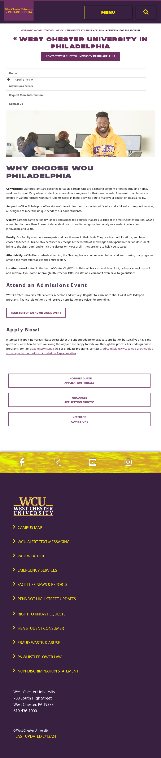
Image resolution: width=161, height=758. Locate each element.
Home (13, 73)
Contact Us (16, 104)
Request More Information (26, 95)
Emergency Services (37, 570)
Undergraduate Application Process (79, 380)
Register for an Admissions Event (36, 313)
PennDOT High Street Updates (47, 598)
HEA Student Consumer (41, 628)
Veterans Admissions (79, 419)
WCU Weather (31, 555)
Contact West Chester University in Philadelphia (80, 56)
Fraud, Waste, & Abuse (39, 642)
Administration (44, 30)
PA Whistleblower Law (40, 656)
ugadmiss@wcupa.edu (44, 348)
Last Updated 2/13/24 (36, 736)
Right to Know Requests (42, 614)
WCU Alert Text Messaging (44, 541)
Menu (108, 12)
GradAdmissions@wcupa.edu (118, 348)
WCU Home (27, 30)
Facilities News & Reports (42, 584)
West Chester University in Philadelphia (80, 30)
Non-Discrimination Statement (48, 671)
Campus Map (30, 527)
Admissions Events (21, 86)
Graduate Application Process (79, 400)
